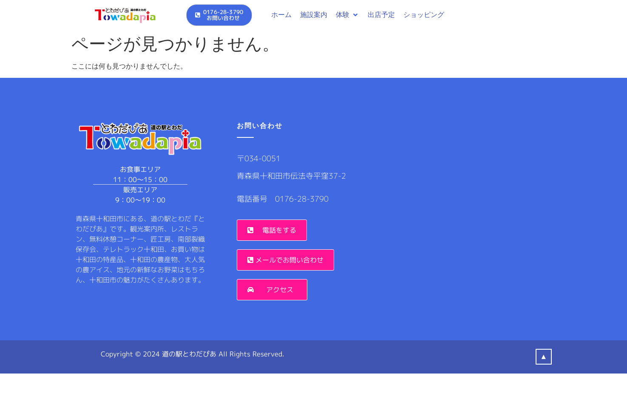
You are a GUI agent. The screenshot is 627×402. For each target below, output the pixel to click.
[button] (347, 15)
